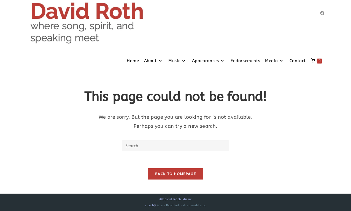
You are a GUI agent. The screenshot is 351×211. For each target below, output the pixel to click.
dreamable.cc (194, 205)
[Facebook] (322, 13)
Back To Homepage (175, 174)
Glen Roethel (168, 205)
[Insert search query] (175, 145)
